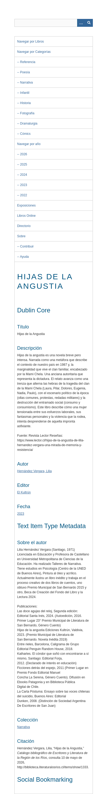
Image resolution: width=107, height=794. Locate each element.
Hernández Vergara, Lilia (34, 471)
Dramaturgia (28, 123)
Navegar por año (29, 144)
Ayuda (24, 257)
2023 (23, 185)
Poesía (25, 72)
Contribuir (27, 246)
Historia (25, 103)
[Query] (53, 23)
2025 (23, 164)
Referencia (27, 62)
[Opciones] (81, 23)
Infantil (24, 93)
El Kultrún (24, 492)
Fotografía (27, 113)
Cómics (25, 134)
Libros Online (26, 216)
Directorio (24, 226)
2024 (23, 175)
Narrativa (26, 82)
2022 (23, 195)
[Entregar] (89, 23)
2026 (23, 154)
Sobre (21, 236)
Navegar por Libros (30, 41)
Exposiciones (26, 205)
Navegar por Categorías (34, 52)
